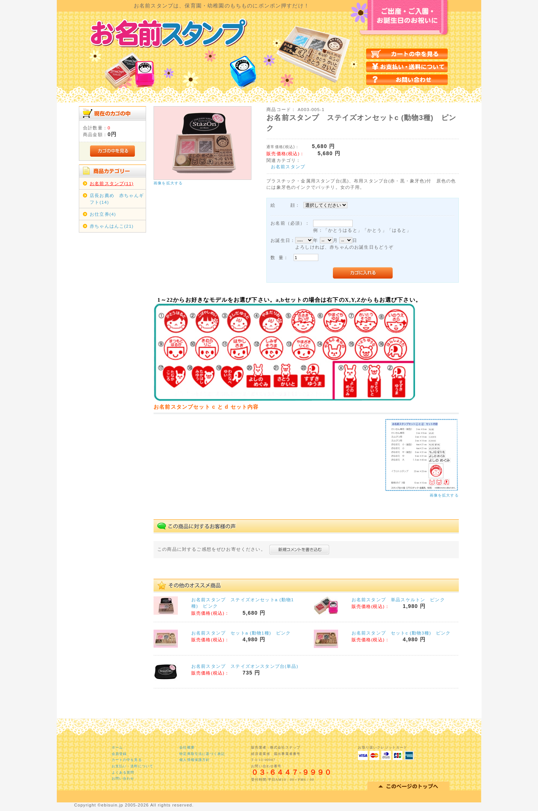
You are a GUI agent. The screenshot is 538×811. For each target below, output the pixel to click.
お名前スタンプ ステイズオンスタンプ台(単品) (244, 666)
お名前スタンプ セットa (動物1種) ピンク (241, 632)
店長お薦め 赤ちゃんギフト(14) (117, 198)
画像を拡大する (168, 183)
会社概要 (187, 747)
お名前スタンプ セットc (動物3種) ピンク (401, 632)
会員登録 (119, 754)
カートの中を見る (127, 760)
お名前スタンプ (288, 166)
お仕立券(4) (103, 214)
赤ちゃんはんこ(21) (111, 226)
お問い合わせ (123, 778)
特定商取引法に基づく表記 (202, 754)
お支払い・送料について (133, 766)
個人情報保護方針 (194, 760)
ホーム (117, 747)
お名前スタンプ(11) (111, 183)
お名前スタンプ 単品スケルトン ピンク (398, 599)
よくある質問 (123, 772)
